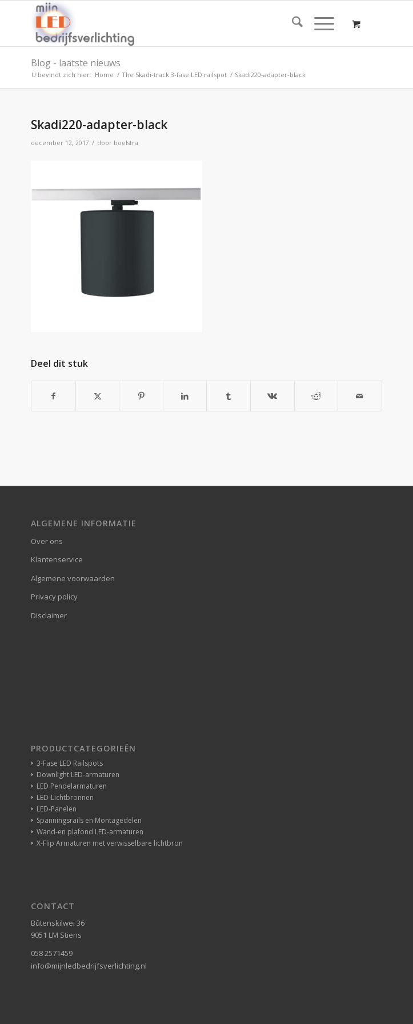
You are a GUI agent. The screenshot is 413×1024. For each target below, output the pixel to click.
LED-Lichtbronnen (65, 797)
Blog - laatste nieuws (76, 63)
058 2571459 (52, 953)
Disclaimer (49, 615)
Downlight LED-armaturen (78, 774)
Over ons (47, 541)
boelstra (126, 143)
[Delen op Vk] (272, 396)
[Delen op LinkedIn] (185, 396)
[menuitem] (291, 23)
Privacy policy (54, 596)
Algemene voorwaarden (73, 578)
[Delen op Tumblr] (228, 396)
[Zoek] (291, 23)
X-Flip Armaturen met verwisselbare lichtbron (110, 843)
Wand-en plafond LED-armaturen (90, 832)
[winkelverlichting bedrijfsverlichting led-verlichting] (171, 23)
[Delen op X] (97, 396)
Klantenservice (57, 559)
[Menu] (318, 23)
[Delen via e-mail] (360, 396)
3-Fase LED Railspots (70, 763)
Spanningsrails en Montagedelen (89, 820)
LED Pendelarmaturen (72, 786)
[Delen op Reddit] (316, 396)
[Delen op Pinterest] (141, 396)
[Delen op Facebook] (53, 396)
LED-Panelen (57, 809)
